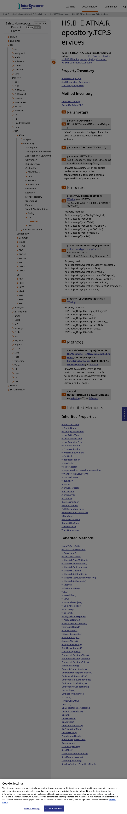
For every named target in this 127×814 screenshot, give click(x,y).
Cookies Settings (32, 810)
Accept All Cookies (54, 810)
